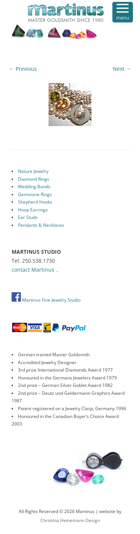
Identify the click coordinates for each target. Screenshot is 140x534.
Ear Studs (28, 217)
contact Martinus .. (35, 269)
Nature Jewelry (33, 171)
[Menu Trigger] (122, 12)
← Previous (23, 68)
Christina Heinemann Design (70, 520)
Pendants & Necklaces (41, 225)
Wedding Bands (34, 186)
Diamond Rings (33, 179)
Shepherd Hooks (35, 202)
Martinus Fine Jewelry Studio (46, 300)
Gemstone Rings (35, 194)
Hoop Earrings (33, 210)
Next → (122, 68)
